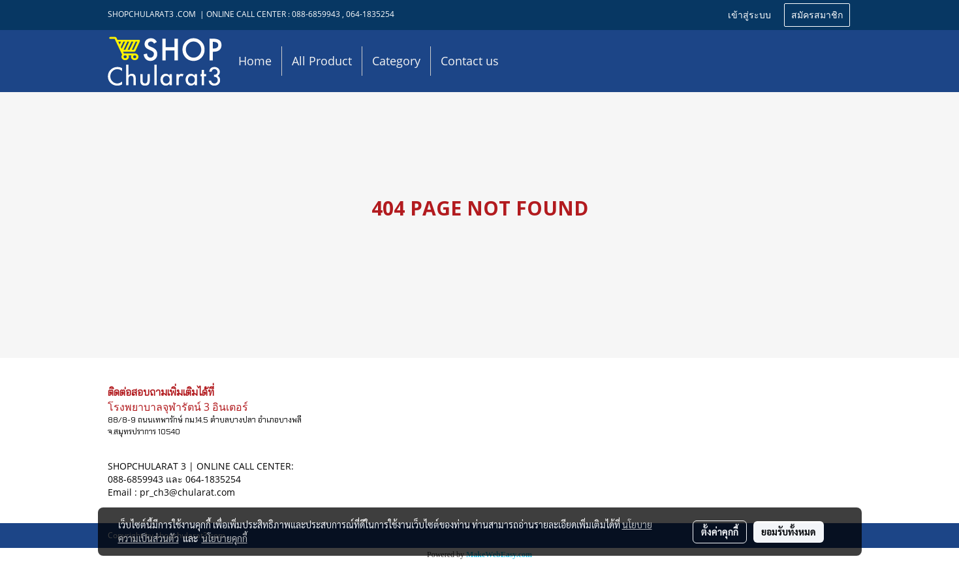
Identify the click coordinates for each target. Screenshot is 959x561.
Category (396, 61)
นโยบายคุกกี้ (224, 538)
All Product (322, 61)
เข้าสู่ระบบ (749, 15)
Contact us (470, 61)
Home (255, 61)
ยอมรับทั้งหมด (788, 531)
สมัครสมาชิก (817, 15)
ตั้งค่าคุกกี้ (719, 531)
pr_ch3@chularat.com (187, 492)
